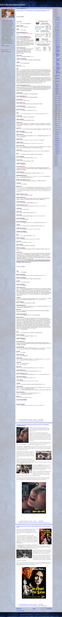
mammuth (34, 614)
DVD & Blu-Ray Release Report (12, 5)
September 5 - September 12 (57, 81)
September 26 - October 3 (57, 44)
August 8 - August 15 (56, 90)
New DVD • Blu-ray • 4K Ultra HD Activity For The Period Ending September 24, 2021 (33, 10)
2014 (55, 162)
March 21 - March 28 (57, 132)
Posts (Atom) (22, 610)
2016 (55, 160)
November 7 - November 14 (57, 32)
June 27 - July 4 (58, 102)
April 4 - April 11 (58, 127)
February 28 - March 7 (57, 138)
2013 (55, 164)
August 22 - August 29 (57, 86)
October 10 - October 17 (57, 40)
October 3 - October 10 (57, 42)
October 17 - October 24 (57, 38)
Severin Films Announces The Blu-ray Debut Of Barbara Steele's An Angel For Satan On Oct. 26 (33, 605)
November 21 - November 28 (57, 27)
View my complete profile (5, 45)
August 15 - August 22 (57, 88)
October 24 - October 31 (57, 36)
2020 (55, 155)
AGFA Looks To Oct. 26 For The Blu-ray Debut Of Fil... (57, 67)
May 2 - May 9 (58, 119)
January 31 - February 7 (57, 147)
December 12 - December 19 (57, 23)
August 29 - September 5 (57, 84)
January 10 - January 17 (57, 153)
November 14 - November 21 (57, 30)
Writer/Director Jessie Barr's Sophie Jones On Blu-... (57, 50)
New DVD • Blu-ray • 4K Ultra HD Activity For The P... (57, 47)
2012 (55, 165)
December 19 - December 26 (57, 20)
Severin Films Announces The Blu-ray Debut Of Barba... (57, 55)
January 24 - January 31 (57, 149)
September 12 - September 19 (57, 78)
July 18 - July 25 (58, 96)
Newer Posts (19, 608)
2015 (55, 161)
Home (34, 608)
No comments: (35, 419)
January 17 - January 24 (57, 151)
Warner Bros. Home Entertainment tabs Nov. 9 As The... (57, 72)
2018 (55, 157)
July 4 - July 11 (58, 100)
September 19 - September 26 (57, 75)
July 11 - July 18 (58, 98)
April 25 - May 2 (58, 121)
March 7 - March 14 (56, 136)
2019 (55, 156)
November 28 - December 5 (57, 25)
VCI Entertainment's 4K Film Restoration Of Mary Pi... (57, 59)
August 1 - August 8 (56, 92)
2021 (55, 16)
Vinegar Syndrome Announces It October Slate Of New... (57, 64)
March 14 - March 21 (57, 134)
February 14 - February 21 (57, 142)
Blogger (40, 614)
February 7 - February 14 (57, 144)
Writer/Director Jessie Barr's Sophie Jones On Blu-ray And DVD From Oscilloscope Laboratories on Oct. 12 (34, 522)
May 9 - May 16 (58, 117)
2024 (55, 12)
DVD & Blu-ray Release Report (7, 20)
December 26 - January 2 (57, 18)
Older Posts (49, 608)
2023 (55, 13)
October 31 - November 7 (57, 34)
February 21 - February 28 (57, 140)
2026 (55, 9)
